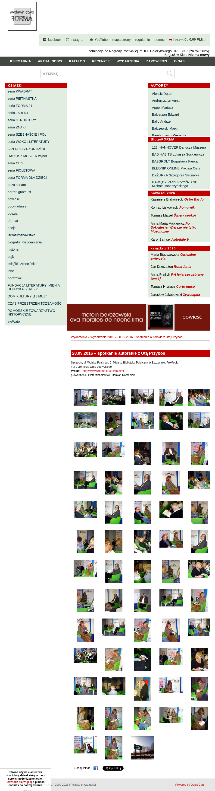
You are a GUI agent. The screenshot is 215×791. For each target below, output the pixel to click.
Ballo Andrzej (161, 121)
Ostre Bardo (194, 199)
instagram (78, 39)
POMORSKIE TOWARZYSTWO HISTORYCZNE (31, 312)
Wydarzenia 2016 (102, 337)
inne (11, 271)
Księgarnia (20, 61)
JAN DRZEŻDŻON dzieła (26, 149)
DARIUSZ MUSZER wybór (27, 156)
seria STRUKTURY (22, 120)
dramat (13, 221)
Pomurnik (187, 207)
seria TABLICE (18, 113)
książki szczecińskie (22, 264)
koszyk (178, 39)
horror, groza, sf (19, 192)
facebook (54, 39)
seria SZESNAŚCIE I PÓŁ (27, 134)
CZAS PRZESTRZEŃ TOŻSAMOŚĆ (35, 303)
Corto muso (185, 286)
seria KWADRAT (20, 91)
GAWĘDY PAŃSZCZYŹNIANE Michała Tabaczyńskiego (174, 184)
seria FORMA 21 (20, 106)
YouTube (101, 39)
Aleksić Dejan (162, 94)
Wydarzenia (128, 61)
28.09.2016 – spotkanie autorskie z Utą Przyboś (150, 337)
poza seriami (17, 185)
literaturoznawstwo (21, 235)
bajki (11, 256)
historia (13, 249)
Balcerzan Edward (165, 114)
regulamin (142, 39)
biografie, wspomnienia (25, 242)
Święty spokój (185, 215)
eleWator (14, 321)
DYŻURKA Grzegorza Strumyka (175, 175)
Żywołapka (191, 295)
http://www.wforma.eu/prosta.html (103, 371)
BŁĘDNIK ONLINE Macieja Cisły (176, 168)
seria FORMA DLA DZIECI (27, 177)
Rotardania (182, 266)
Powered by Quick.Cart (189, 784)
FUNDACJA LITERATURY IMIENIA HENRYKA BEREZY (34, 287)
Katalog (77, 61)
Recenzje (101, 61)
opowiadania (17, 206)
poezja (12, 213)
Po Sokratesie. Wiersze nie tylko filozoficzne (173, 227)
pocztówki (15, 278)
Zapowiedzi (156, 61)
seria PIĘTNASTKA (22, 98)
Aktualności (50, 61)
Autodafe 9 (180, 239)
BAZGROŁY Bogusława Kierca (175, 161)
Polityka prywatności (83, 784)
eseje (12, 228)
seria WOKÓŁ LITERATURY (29, 142)
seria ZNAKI (17, 127)
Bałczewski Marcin (165, 128)
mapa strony (121, 39)
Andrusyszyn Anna (166, 100)
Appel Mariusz (162, 107)
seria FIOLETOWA (21, 170)
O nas (179, 61)
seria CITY (15, 163)
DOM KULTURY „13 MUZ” (27, 296)
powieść (14, 199)
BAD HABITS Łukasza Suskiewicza (178, 154)
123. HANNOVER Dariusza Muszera (179, 147)
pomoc (160, 39)
